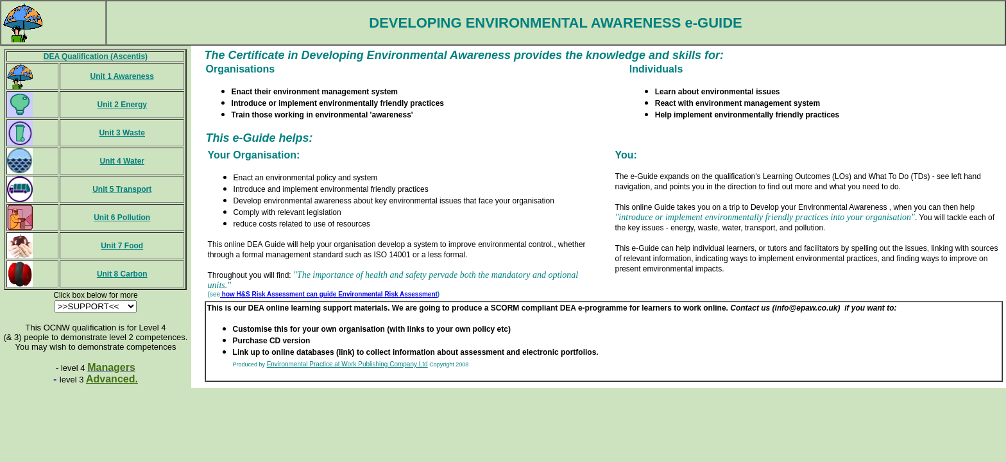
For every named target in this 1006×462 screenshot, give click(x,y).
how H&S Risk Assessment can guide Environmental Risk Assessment (329, 294)
